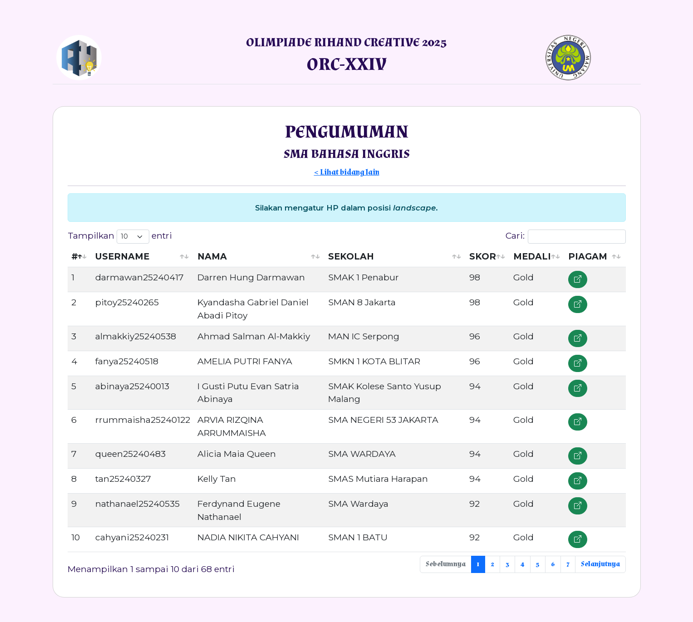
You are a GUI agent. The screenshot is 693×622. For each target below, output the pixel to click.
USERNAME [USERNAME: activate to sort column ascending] (122, 256)
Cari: (566, 237)
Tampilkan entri (120, 237)
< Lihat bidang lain (346, 172)
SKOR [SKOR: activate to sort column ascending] (482, 256)
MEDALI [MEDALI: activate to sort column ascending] (532, 256)
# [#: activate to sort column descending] (74, 256)
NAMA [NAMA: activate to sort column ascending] (212, 256)
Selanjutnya (600, 564)
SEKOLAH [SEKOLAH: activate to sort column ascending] (351, 256)
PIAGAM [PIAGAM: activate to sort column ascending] (587, 256)
